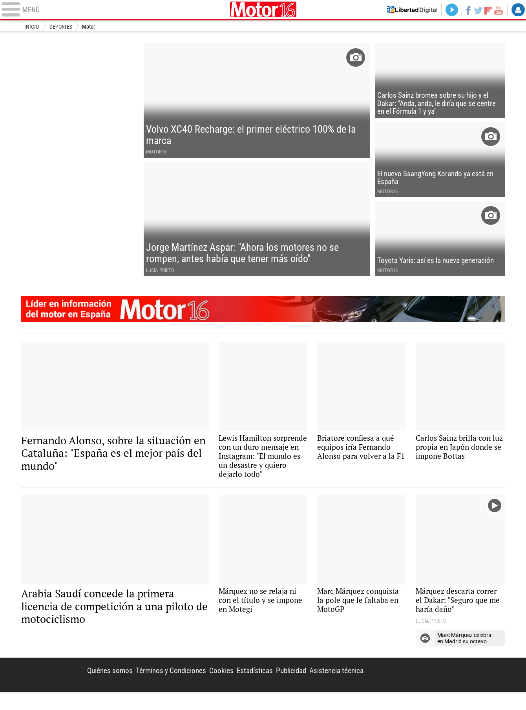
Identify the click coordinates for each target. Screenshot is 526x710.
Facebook (465, 10)
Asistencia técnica (334, 687)
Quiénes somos (95, 687)
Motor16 (263, 10)
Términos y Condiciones (159, 687)
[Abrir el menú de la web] (114, 10)
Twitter (476, 10)
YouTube (497, 10)
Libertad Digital (440, 692)
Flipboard (487, 10)
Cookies (212, 687)
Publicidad (286, 687)
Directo (448, 10)
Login (518, 10)
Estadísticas (247, 687)
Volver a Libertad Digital (406, 10)
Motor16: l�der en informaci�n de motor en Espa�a (263, 320)
